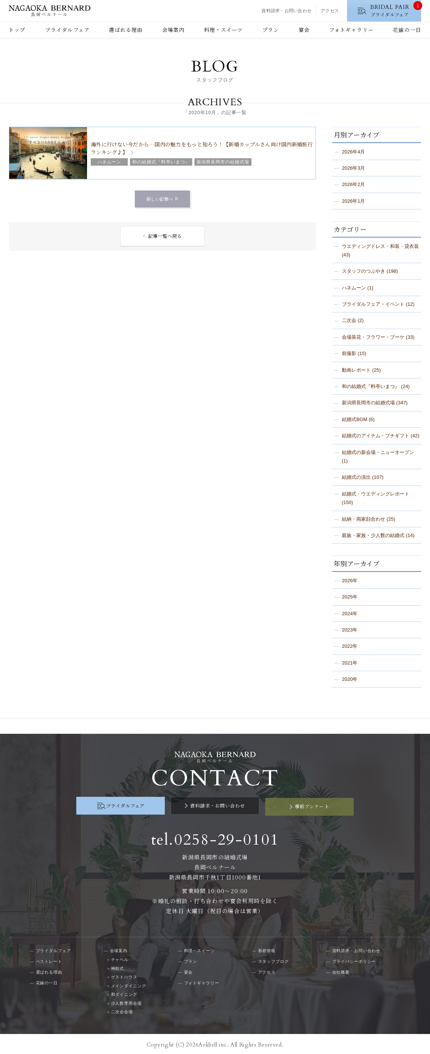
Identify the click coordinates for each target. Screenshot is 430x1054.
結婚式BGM (354, 419)
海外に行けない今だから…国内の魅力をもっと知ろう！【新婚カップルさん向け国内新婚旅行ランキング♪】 (202, 148)
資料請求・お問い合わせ (286, 10)
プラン (270, 29)
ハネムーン (354, 288)
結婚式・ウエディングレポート (375, 494)
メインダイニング (128, 984)
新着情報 (267, 949)
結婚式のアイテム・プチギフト (375, 435)
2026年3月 (353, 168)
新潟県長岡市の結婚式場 (368, 402)
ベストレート (49, 960)
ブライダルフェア (67, 29)
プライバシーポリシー (354, 960)
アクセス (330, 10)
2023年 (349, 630)
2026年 (349, 580)
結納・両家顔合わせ (363, 519)
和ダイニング (124, 993)
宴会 (304, 29)
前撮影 (349, 353)
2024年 (349, 613)
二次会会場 (122, 1010)
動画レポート (356, 370)
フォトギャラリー (351, 29)
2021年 (349, 663)
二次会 (349, 320)
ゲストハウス (124, 975)
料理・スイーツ (223, 29)
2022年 (349, 646)
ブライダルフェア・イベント (373, 304)
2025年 (349, 597)
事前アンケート (297, 806)
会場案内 (173, 29)
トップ (17, 29)
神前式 (117, 966)
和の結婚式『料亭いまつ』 (371, 386)
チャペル (120, 958)
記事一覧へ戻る (165, 236)
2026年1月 (353, 201)
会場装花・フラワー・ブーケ (373, 337)
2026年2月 (353, 184)
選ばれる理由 (126, 29)
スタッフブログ (273, 960)
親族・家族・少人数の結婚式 (373, 535)
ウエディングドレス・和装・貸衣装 (380, 246)
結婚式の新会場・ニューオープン (378, 452)
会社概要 (341, 970)
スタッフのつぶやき (363, 271)
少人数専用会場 (126, 1001)
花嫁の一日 (407, 29)
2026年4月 (353, 152)
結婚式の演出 (356, 477)
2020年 (349, 679)
